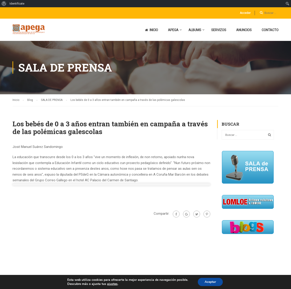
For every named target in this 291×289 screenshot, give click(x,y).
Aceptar (210, 282)
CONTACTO (270, 30)
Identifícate (17, 3)
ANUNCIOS (244, 30)
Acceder (245, 13)
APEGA (173, 30)
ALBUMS (194, 30)
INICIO (151, 30)
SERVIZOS (218, 30)
